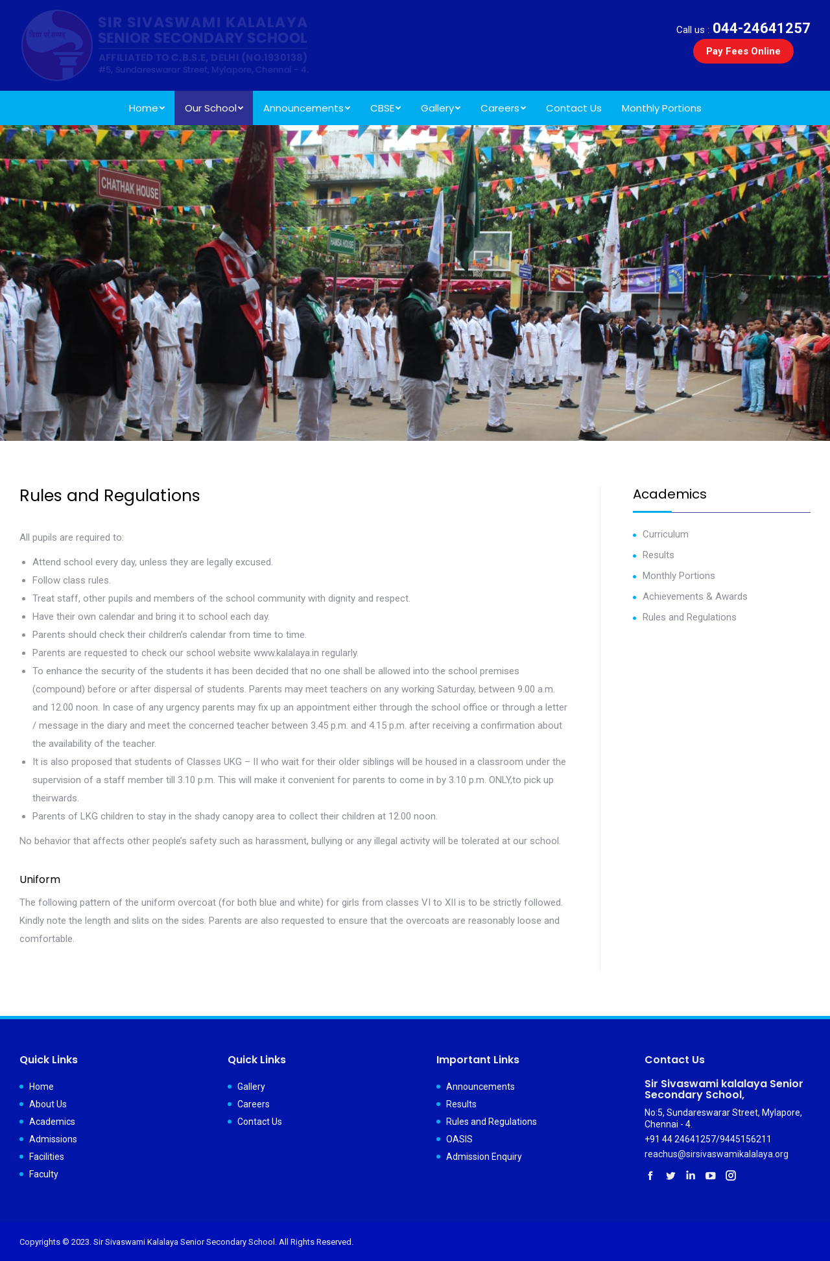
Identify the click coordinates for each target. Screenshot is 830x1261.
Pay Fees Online (743, 51)
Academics (52, 1121)
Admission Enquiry (484, 1156)
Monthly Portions (679, 576)
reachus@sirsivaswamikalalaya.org (716, 1154)
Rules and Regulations (690, 617)
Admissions (53, 1139)
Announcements (480, 1086)
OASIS (459, 1139)
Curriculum (666, 534)
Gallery (251, 1086)
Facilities (46, 1156)
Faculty (43, 1174)
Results (658, 555)
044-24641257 (743, 28)
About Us (48, 1104)
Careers (253, 1104)
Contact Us (259, 1121)
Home (41, 1086)
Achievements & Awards (695, 596)
